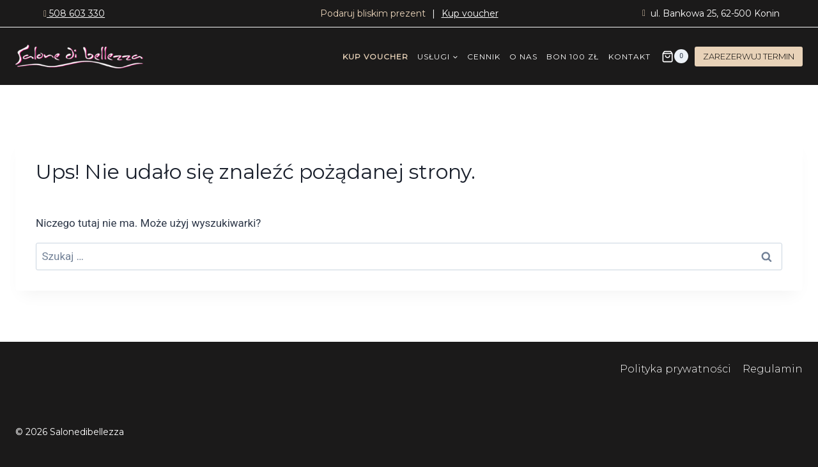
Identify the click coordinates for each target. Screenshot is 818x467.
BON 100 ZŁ (572, 56)
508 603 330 (74, 13)
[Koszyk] (674, 56)
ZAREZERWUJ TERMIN (748, 56)
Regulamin (773, 369)
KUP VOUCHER (375, 56)
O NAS (523, 56)
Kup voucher (470, 13)
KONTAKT (629, 56)
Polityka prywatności (677, 369)
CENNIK (483, 56)
